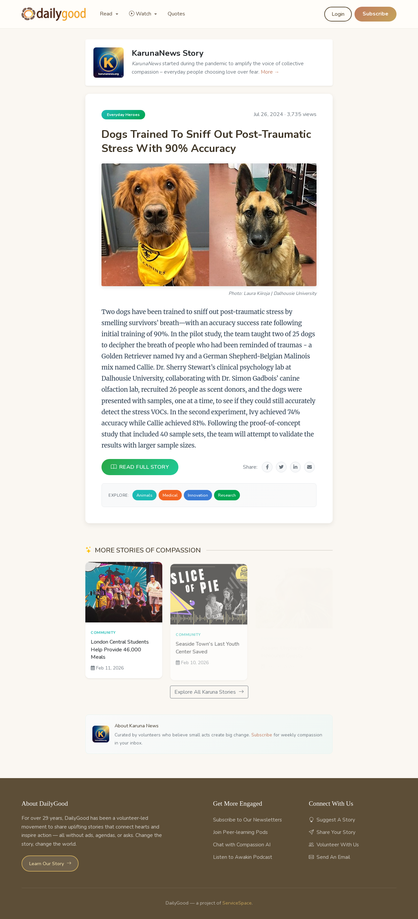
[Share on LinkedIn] (295, 467)
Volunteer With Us (334, 844)
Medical (170, 495)
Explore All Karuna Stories (209, 692)
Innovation (198, 495)
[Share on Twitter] (281, 467)
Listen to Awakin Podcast (242, 857)
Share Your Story (332, 832)
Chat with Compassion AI (241, 844)
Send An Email (329, 857)
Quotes (176, 13)
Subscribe (375, 13)
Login (338, 14)
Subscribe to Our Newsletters (247, 819)
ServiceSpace (237, 902)
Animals (144, 495)
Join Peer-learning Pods (240, 832)
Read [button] (107, 13)
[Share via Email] (309, 467)
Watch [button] (141, 13)
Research (227, 495)
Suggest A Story (332, 819)
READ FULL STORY (140, 467)
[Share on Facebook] (267, 467)
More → (270, 72)
